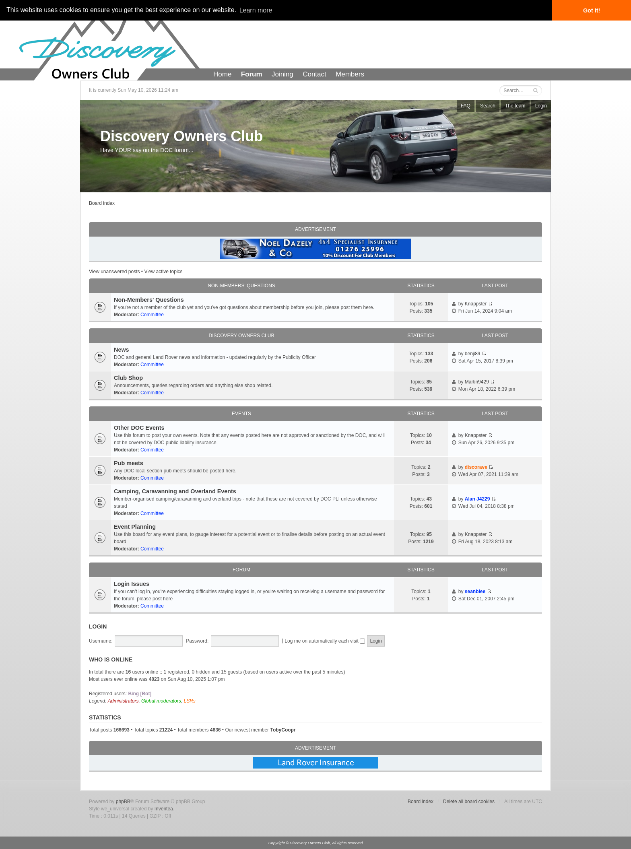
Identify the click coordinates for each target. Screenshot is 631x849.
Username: (101, 641)
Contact (314, 74)
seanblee (475, 591)
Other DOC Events (139, 427)
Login (541, 106)
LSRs (189, 701)
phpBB (123, 801)
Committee (152, 314)
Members (350, 74)
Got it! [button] (591, 10)
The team (515, 106)
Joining (282, 74)
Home (222, 74)
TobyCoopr (282, 730)
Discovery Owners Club (181, 136)
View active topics (163, 271)
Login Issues (131, 584)
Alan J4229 (477, 499)
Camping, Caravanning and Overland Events (175, 491)
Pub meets (128, 463)
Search (487, 106)
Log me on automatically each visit (325, 641)
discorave (476, 467)
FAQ (465, 106)
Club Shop (128, 378)
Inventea (164, 809)
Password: (197, 641)
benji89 (472, 353)
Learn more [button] (255, 10)
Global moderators (161, 701)
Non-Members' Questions (241, 285)
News (121, 349)
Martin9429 (477, 382)
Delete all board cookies (469, 801)
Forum (251, 74)
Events (241, 413)
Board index (102, 203)
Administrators (123, 701)
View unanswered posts (114, 271)
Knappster (476, 304)
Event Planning (135, 526)
